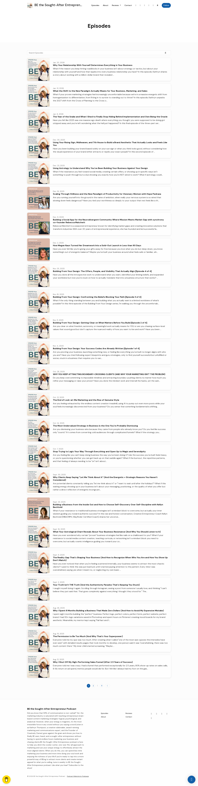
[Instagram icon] (156, 714)
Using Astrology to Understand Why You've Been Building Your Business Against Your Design (100, 168)
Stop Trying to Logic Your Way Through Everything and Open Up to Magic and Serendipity (99, 451)
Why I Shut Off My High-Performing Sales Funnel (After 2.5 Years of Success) (93, 662)
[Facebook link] (136, 5)
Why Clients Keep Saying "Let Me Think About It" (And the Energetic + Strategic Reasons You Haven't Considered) (105, 478)
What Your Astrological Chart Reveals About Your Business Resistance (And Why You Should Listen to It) (107, 531)
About (105, 5)
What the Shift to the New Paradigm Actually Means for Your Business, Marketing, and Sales (100, 91)
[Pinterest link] (149, 5)
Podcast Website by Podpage (78, 776)
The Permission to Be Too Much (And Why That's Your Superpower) (88, 636)
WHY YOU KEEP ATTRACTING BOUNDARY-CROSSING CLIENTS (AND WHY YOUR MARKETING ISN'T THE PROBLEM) (109, 374)
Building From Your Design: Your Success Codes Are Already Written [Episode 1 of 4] (96, 348)
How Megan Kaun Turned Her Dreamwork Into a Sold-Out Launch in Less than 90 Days (97, 245)
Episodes (95, 5)
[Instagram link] (140, 5)
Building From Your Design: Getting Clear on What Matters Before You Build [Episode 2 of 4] (100, 322)
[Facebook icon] (151, 714)
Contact (128, 5)
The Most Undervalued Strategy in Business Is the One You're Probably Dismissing (95, 425)
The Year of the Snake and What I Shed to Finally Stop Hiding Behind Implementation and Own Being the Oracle (110, 116)
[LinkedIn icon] (151, 718)
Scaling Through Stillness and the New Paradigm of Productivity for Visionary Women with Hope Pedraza (107, 194)
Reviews (115, 5)
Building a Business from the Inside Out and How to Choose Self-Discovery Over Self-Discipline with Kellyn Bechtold (108, 506)
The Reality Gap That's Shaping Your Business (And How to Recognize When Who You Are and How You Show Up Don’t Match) (110, 559)
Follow (166, 5)
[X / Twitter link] (144, 5)
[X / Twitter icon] (161, 714)
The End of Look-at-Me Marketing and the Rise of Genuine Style (86, 400)
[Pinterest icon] (167, 714)
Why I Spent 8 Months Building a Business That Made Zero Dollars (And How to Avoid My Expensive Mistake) (108, 610)
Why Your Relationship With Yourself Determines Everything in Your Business (92, 65)
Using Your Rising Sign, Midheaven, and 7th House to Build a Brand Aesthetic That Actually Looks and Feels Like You (110, 144)
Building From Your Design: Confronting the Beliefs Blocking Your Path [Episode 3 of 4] (97, 297)
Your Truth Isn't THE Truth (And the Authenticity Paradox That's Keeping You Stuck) (96, 584)
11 (101, 686)
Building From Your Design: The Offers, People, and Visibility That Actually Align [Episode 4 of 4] (102, 271)
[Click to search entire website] (157, 5)
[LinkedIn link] (153, 5)
